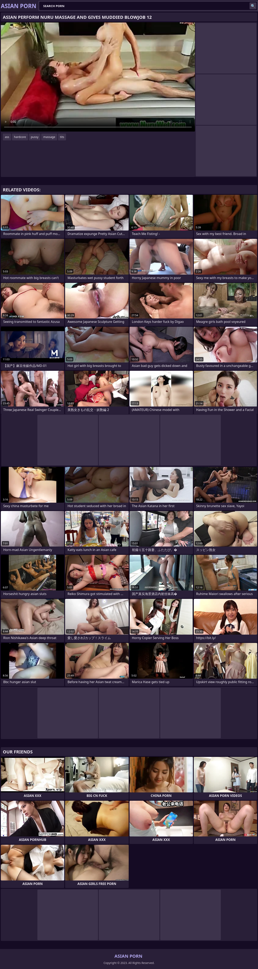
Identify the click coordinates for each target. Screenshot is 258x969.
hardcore (20, 137)
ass (7, 137)
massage (49, 137)
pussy (35, 137)
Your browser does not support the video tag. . (98, 77)
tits (62, 137)
